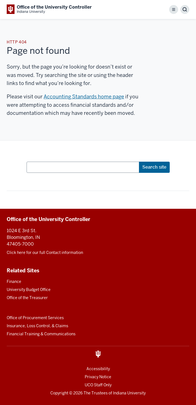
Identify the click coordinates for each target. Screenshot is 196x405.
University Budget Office (29, 289)
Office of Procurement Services (35, 317)
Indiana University (129, 393)
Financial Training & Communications (41, 333)
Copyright (59, 393)
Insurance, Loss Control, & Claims (37, 325)
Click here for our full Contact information (45, 252)
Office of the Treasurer (27, 297)
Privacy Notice (98, 376)
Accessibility (98, 368)
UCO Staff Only (98, 384)
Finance (14, 281)
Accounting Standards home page (84, 96)
